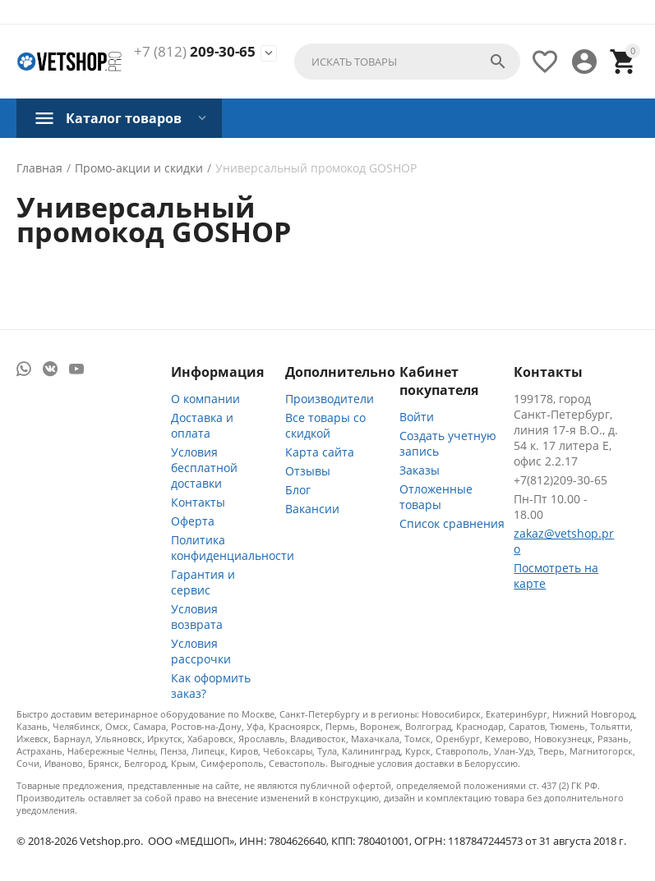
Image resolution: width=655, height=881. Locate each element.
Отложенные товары (436, 496)
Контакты (198, 502)
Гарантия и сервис (203, 582)
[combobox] (407, 62)
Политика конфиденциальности (232, 547)
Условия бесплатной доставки (204, 467)
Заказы (419, 470)
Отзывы (307, 471)
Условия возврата (197, 616)
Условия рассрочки (201, 651)
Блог (298, 490)
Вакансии (312, 508)
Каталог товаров (124, 118)
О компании (205, 398)
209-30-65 (195, 52)
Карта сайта (319, 452)
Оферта (192, 521)
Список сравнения (452, 523)
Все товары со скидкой (325, 425)
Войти (416, 416)
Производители (329, 398)
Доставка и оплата (202, 425)
